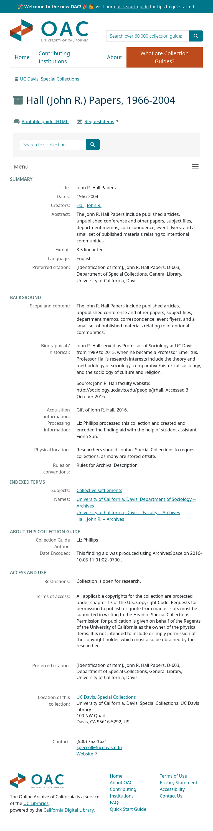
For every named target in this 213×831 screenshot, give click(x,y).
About (114, 57)
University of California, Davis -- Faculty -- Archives (128, 512)
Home (22, 57)
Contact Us (171, 796)
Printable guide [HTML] (46, 121)
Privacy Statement (178, 783)
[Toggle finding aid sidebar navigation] (106, 166)
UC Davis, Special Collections (49, 79)
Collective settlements (99, 490)
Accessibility (172, 789)
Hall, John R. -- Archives (100, 519)
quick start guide (131, 7)
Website (85, 754)
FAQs (115, 802)
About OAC (121, 783)
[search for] (147, 36)
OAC (49, 31)
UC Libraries (36, 803)
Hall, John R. (89, 205)
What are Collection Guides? (165, 57)
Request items (99, 121)
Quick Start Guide (128, 809)
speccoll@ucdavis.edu (99, 747)
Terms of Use (173, 776)
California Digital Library (69, 810)
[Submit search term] (196, 36)
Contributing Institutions (54, 57)
